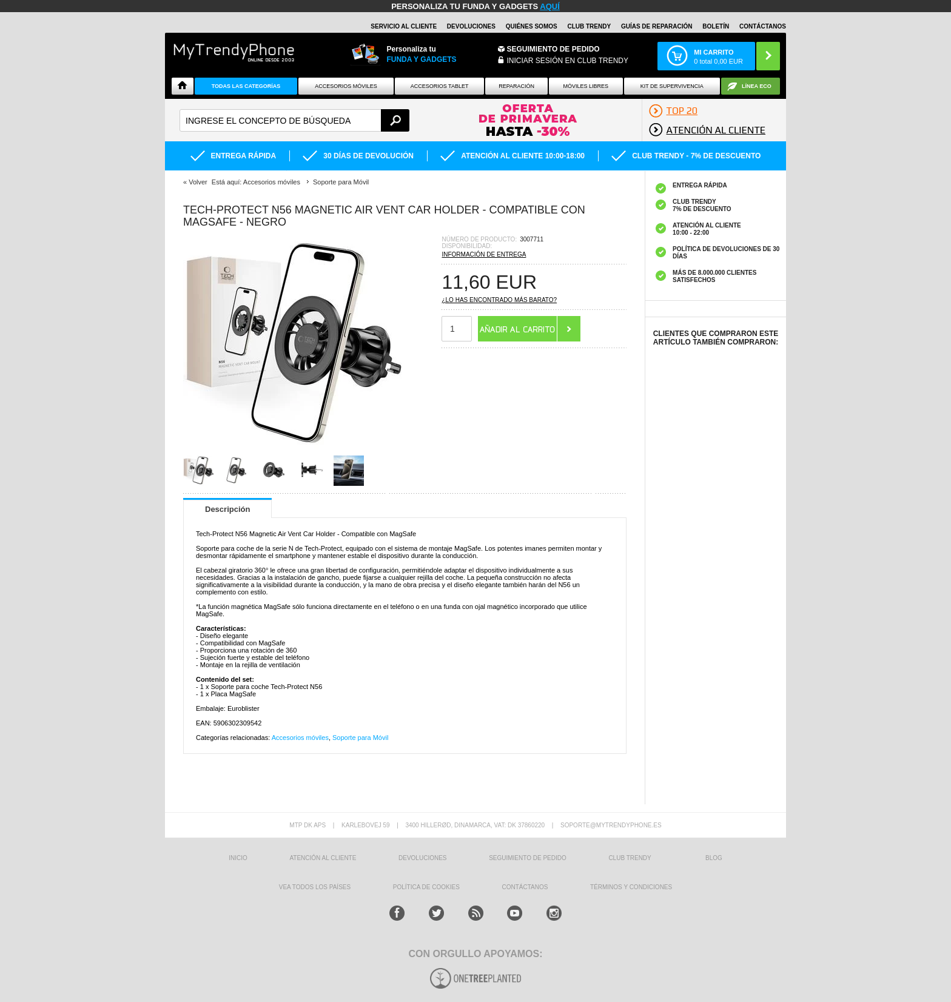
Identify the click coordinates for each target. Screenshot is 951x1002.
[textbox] (294, 120)
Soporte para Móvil (360, 737)
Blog (713, 858)
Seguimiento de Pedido (553, 49)
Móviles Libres (585, 86)
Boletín (715, 26)
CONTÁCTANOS (762, 26)
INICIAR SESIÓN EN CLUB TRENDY (567, 60)
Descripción (227, 509)
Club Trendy (589, 26)
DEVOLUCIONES (471, 26)
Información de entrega (484, 254)
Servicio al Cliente (404, 26)
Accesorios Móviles (346, 86)
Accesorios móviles (300, 737)
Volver (198, 182)
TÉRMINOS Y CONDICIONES (631, 887)
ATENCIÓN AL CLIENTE (322, 858)
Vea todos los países (315, 887)
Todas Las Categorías (246, 86)
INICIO (238, 858)
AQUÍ (550, 6)
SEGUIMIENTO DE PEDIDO (527, 858)
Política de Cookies (426, 887)
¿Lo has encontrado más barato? (499, 300)
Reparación (516, 86)
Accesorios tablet (440, 86)
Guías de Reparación (657, 26)
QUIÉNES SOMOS (531, 26)
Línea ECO (756, 86)
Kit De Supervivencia (672, 86)
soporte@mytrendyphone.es (611, 825)
